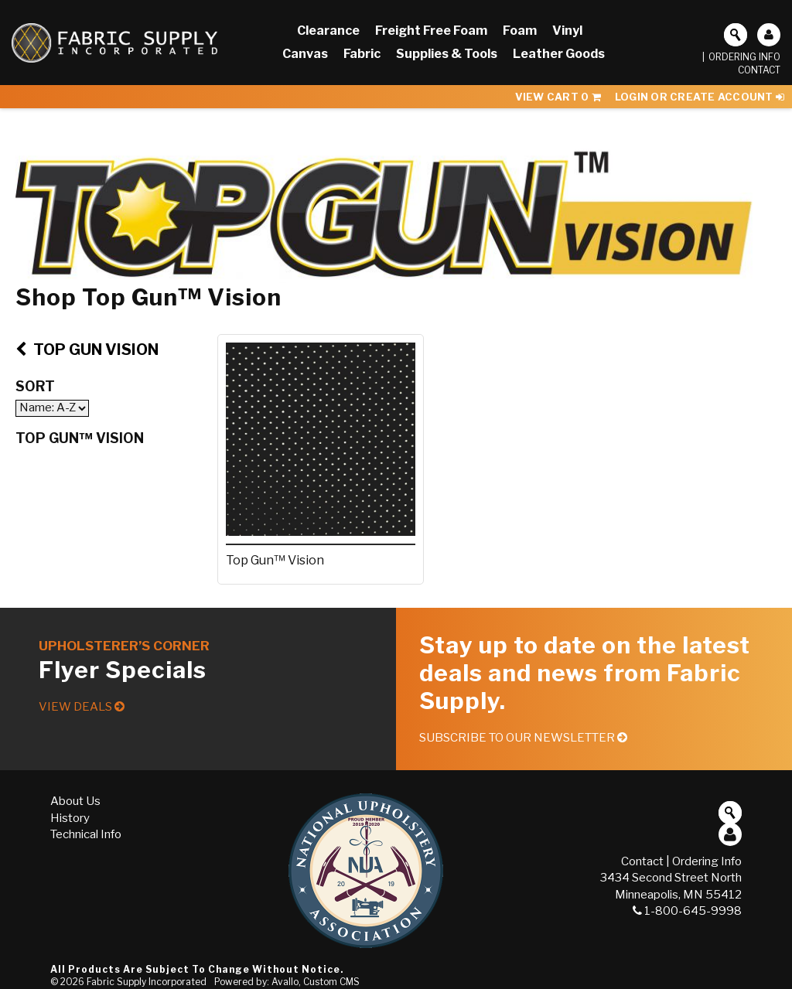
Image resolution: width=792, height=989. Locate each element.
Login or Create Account (699, 96)
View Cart (558, 96)
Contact (759, 70)
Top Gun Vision (87, 349)
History (70, 818)
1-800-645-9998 (687, 911)
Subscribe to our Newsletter (523, 738)
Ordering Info (744, 57)
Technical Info (85, 834)
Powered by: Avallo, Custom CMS (287, 981)
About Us (75, 801)
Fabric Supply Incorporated (147, 981)
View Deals (82, 707)
